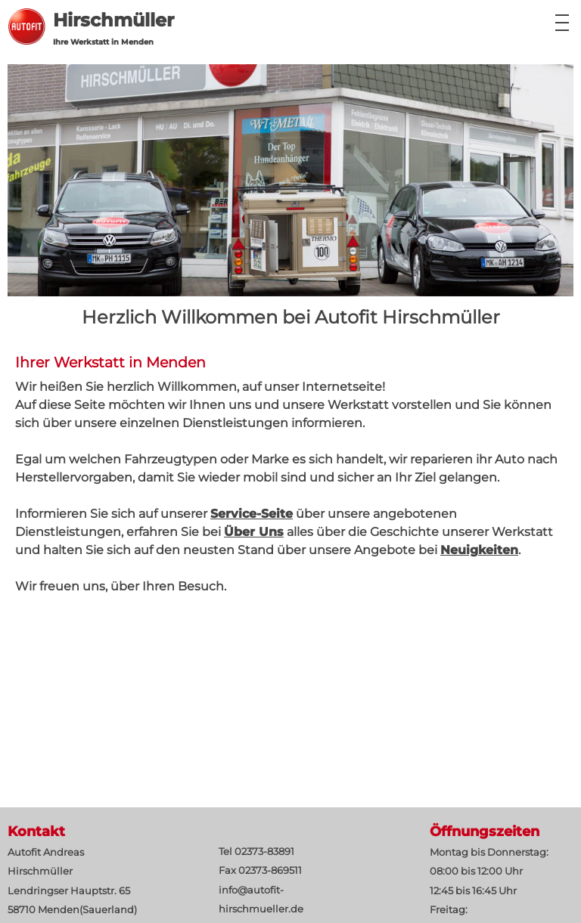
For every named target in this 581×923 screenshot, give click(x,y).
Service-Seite (251, 513)
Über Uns (254, 532)
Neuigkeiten (479, 550)
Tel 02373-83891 (256, 851)
